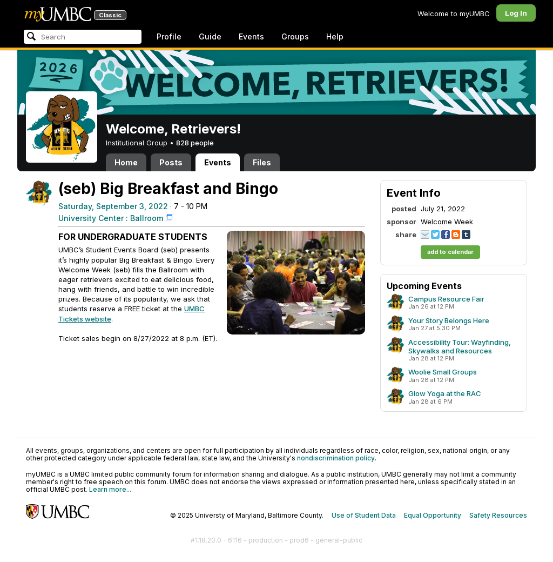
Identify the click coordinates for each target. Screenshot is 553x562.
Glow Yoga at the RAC (444, 393)
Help (334, 36)
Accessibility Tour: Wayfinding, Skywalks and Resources (459, 346)
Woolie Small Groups (442, 371)
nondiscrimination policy (336, 458)
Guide (210, 36)
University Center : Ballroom (110, 218)
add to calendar (450, 252)
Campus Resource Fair (446, 299)
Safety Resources (498, 515)
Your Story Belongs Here (448, 320)
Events (251, 36)
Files (262, 162)
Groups (295, 36)
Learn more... (110, 489)
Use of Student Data (364, 515)
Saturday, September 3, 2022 (113, 206)
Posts (171, 162)
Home (126, 162)
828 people (195, 142)
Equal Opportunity (432, 515)
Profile (169, 36)
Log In (516, 13)
